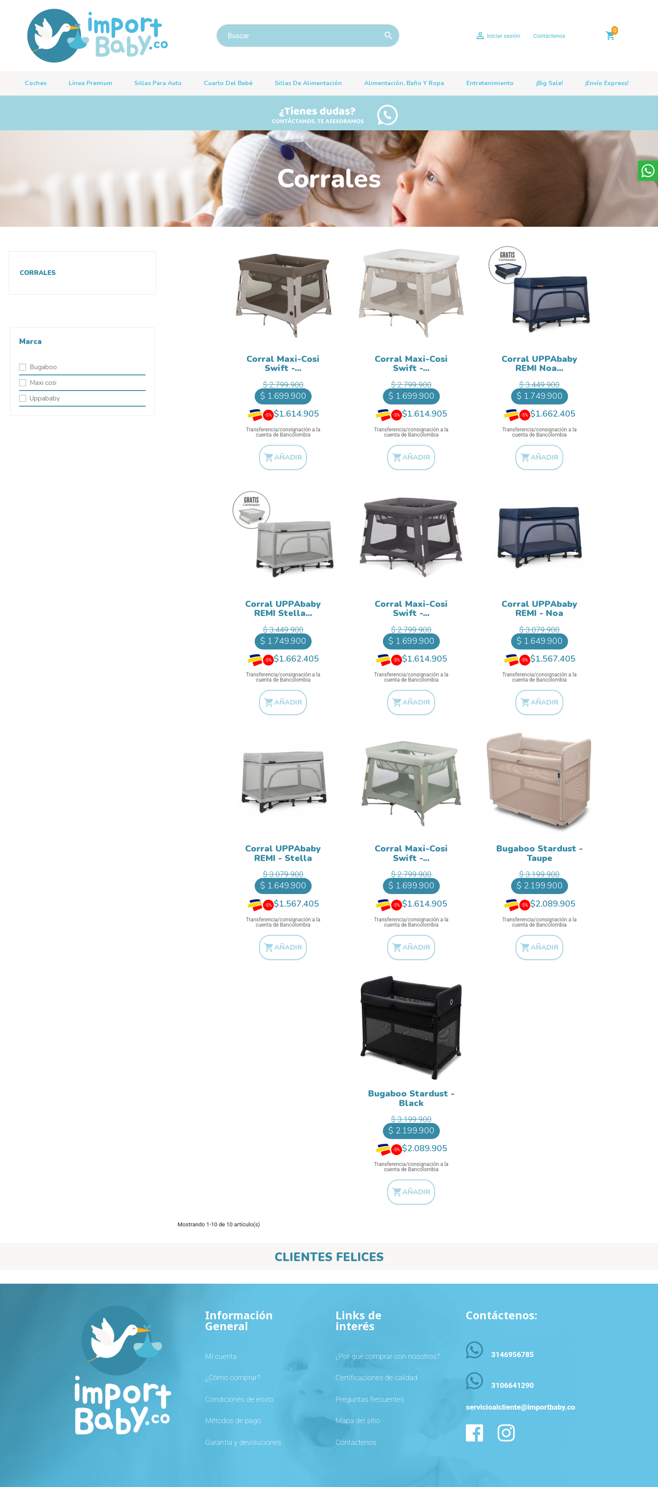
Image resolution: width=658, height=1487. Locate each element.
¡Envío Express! (606, 83)
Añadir (283, 457)
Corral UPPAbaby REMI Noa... (539, 363)
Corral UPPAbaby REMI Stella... (283, 608)
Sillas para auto (158, 83)
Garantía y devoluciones (243, 1442)
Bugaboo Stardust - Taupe (539, 853)
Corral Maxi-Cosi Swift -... (282, 363)
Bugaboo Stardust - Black (411, 1098)
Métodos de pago (233, 1420)
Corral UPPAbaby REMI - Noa (539, 608)
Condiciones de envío (239, 1399)
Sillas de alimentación (308, 83)
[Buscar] (307, 35)
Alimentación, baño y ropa (404, 83)
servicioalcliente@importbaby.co (520, 1407)
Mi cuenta (221, 1356)
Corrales (38, 272)
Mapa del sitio (358, 1420)
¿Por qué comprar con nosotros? (388, 1356)
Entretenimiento (490, 83)
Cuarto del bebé (228, 83)
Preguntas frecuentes (370, 1399)
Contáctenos (549, 36)
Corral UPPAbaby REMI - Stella (283, 853)
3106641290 (512, 1385)
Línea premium (90, 83)
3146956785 (512, 1354)
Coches (36, 83)
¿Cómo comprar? (232, 1377)
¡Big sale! (549, 83)
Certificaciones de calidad (377, 1377)
